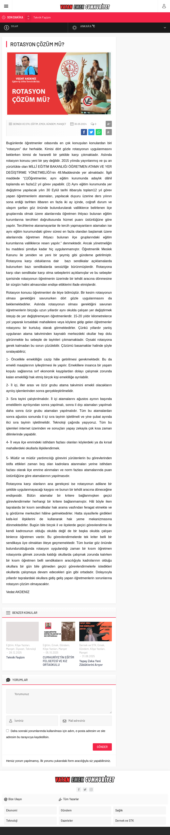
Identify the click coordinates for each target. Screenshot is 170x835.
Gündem (51, 123)
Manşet (61, 123)
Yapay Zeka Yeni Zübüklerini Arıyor (91, 662)
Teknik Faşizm (42, 17)
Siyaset (20, 648)
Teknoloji (31, 648)
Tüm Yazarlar (71, 799)
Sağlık (119, 810)
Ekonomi (11, 810)
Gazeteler (67, 820)
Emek (42, 123)
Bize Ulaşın (15, 799)
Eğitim (34, 123)
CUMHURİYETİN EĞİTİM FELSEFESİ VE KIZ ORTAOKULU (58, 660)
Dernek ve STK (21, 123)
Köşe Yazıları (22, 645)
